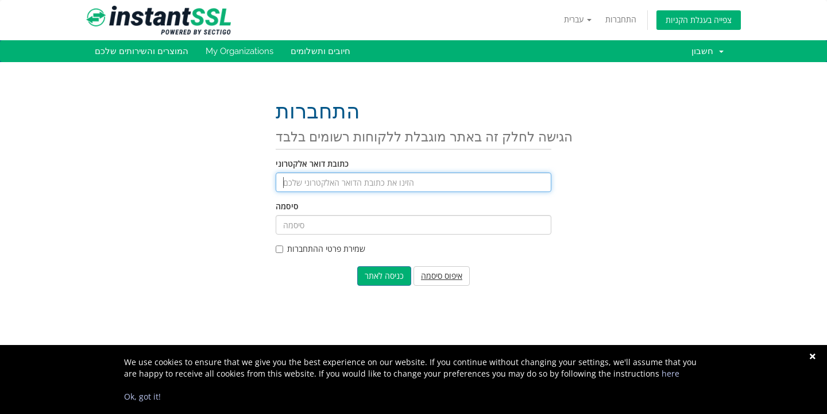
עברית (578, 19)
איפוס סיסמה (441, 275)
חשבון (707, 51)
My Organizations (239, 51)
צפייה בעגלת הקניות (699, 19)
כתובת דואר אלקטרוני (312, 163)
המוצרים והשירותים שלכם (141, 51)
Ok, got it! (142, 396)
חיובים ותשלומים (320, 51)
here (670, 373)
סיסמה (287, 206)
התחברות (620, 19)
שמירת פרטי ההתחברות (320, 248)
